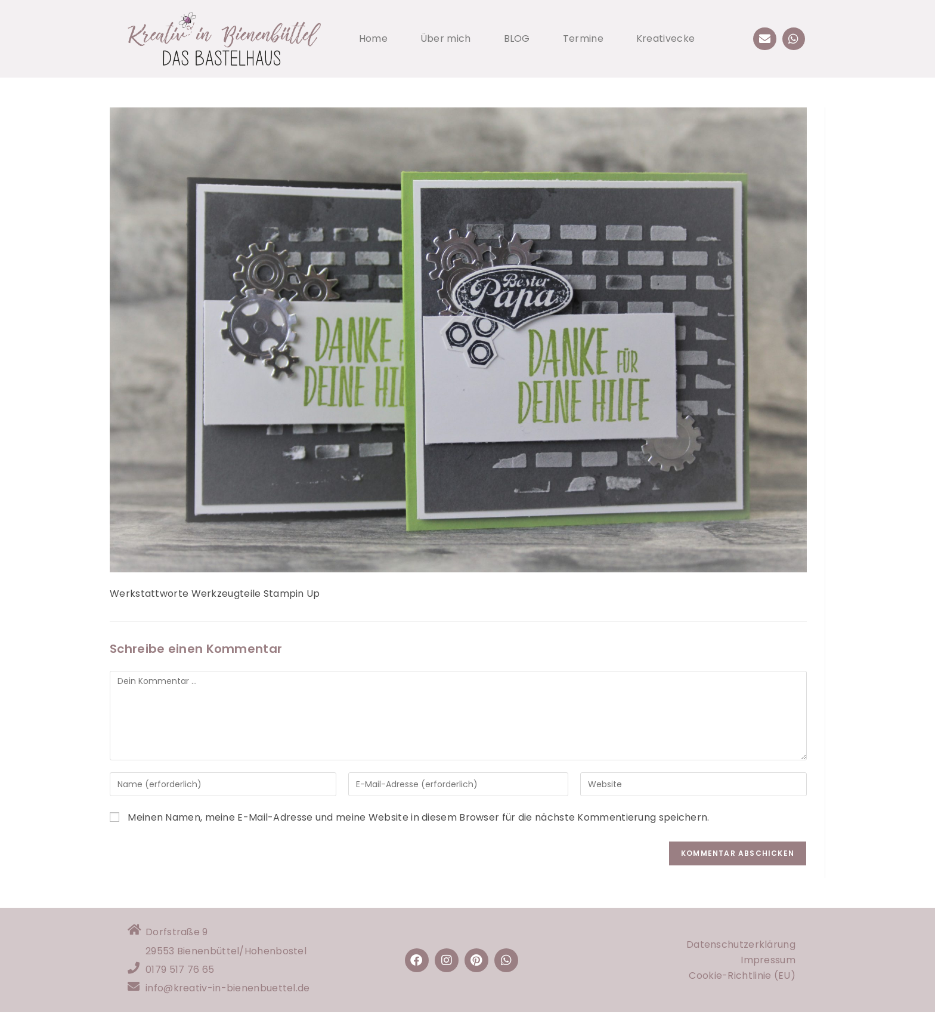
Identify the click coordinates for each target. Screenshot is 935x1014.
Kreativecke (665, 38)
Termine (583, 38)
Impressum (768, 960)
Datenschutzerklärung (740, 945)
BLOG (517, 38)
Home (373, 38)
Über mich (445, 38)
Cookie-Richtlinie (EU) (742, 976)
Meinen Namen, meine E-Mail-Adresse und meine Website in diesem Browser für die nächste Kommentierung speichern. (418, 817)
